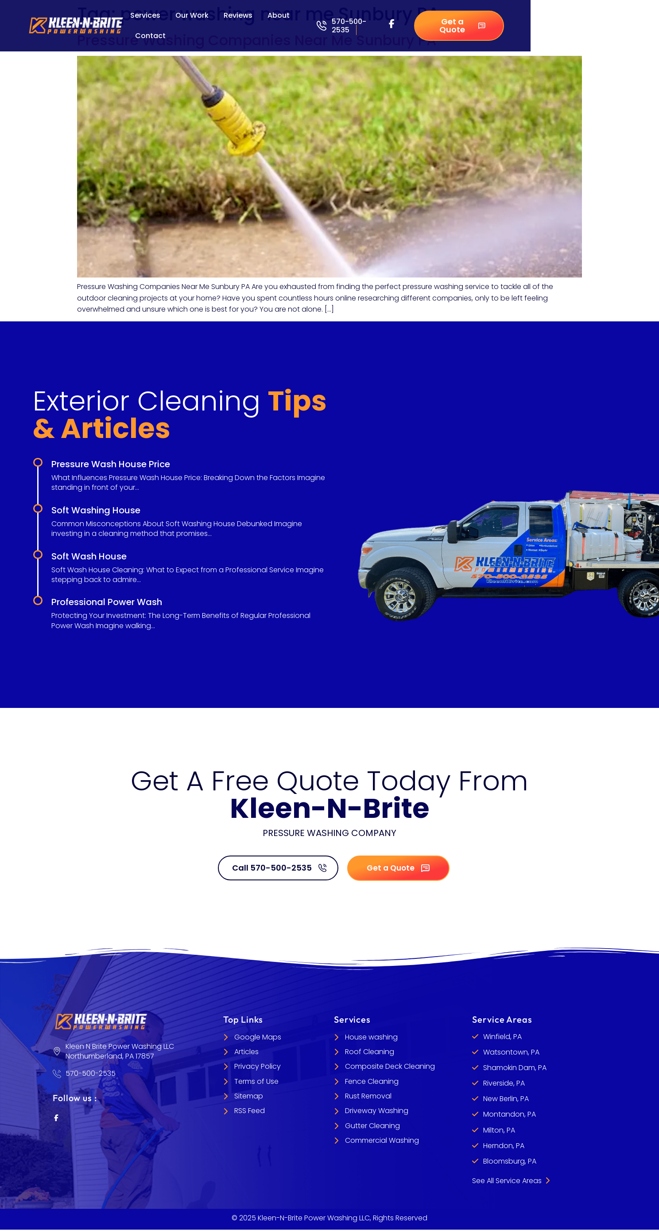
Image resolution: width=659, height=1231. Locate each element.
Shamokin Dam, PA (515, 1069)
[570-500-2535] (321, 26)
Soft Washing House (95, 510)
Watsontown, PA (511, 1053)
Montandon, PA (509, 1115)
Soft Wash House (89, 556)
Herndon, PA (503, 1147)
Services (145, 15)
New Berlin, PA (506, 1100)
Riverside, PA (504, 1084)
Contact (150, 36)
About (278, 15)
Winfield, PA (502, 1038)
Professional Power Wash (106, 602)
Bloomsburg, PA (509, 1162)
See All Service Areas (511, 1182)
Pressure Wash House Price (110, 464)
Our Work (192, 15)
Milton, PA (499, 1131)
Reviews (238, 15)
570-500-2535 (349, 25)
